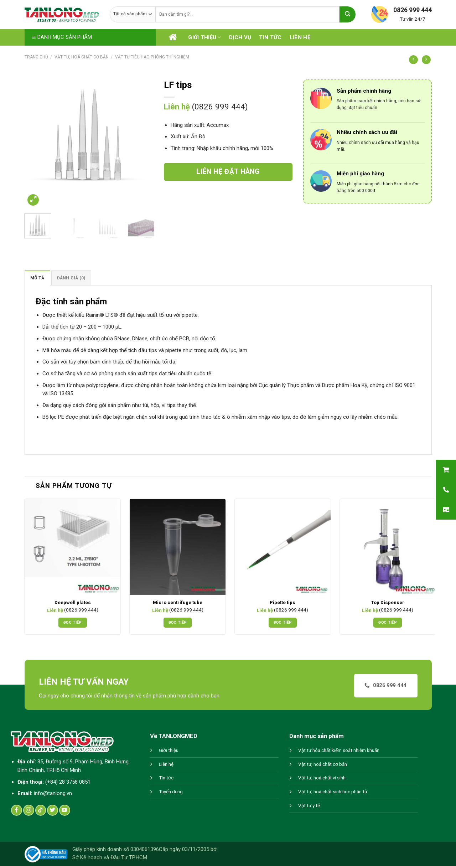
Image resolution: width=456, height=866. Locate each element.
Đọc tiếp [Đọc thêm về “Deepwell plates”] (72, 622)
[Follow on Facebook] (16, 810)
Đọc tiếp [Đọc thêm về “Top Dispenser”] (387, 622)
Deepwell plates (73, 602)
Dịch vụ (240, 37)
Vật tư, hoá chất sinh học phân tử (332, 791)
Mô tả (37, 277)
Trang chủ (36, 57)
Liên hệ (300, 37)
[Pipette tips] (283, 547)
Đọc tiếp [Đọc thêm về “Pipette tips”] (283, 622)
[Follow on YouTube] (64, 810)
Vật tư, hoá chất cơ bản (82, 57)
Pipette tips (282, 602)
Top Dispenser (387, 602)
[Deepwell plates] (72, 547)
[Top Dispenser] (388, 547)
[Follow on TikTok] (40, 810)
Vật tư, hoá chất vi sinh (322, 777)
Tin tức (270, 37)
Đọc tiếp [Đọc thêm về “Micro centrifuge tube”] (178, 622)
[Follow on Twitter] (52, 810)
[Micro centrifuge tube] (178, 547)
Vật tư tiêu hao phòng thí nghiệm (152, 57)
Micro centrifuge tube (177, 602)
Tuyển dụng (171, 791)
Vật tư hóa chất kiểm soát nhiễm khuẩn (338, 750)
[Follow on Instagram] (28, 810)
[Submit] (348, 14)
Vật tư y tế (309, 805)
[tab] (37, 277)
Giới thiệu (204, 37)
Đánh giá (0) (71, 277)
